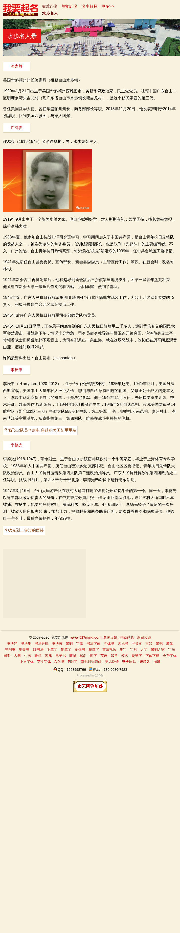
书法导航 (41, 644)
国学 (6, 656)
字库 (79, 644)
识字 (93, 656)
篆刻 (69, 644)
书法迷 (12, 644)
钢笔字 (66, 649)
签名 (124, 656)
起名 (83, 656)
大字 (143, 649)
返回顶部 (144, 637)
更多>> (107, 6)
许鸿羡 (16, 128)
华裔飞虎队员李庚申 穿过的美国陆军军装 (40, 430)
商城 (72, 656)
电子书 (60, 656)
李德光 (16, 445)
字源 (171, 649)
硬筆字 (137, 656)
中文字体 (27, 662)
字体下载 (152, 656)
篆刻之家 (158, 649)
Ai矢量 (59, 662)
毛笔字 (52, 649)
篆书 (159, 644)
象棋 (38, 656)
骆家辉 (16, 66)
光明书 (10, 649)
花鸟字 (94, 649)
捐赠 (156, 662)
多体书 (80, 649)
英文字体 (44, 662)
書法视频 (109, 649)
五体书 (109, 644)
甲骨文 (137, 644)
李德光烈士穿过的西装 (24, 530)
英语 (103, 656)
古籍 (17, 656)
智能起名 (70, 6)
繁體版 (144, 662)
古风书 (123, 644)
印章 (114, 656)
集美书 (24, 649)
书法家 (57, 644)
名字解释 (89, 6)
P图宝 (72, 662)
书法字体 (93, 644)
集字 (123, 649)
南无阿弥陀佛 (91, 662)
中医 (27, 656)
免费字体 (170, 656)
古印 (148, 644)
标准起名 (50, 6)
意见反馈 (110, 637)
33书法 (38, 649)
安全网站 (129, 662)
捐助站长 (127, 637)
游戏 (48, 656)
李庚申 (16, 370)
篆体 (169, 644)
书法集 (26, 644)
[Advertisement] (44, 583)
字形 (133, 649)
